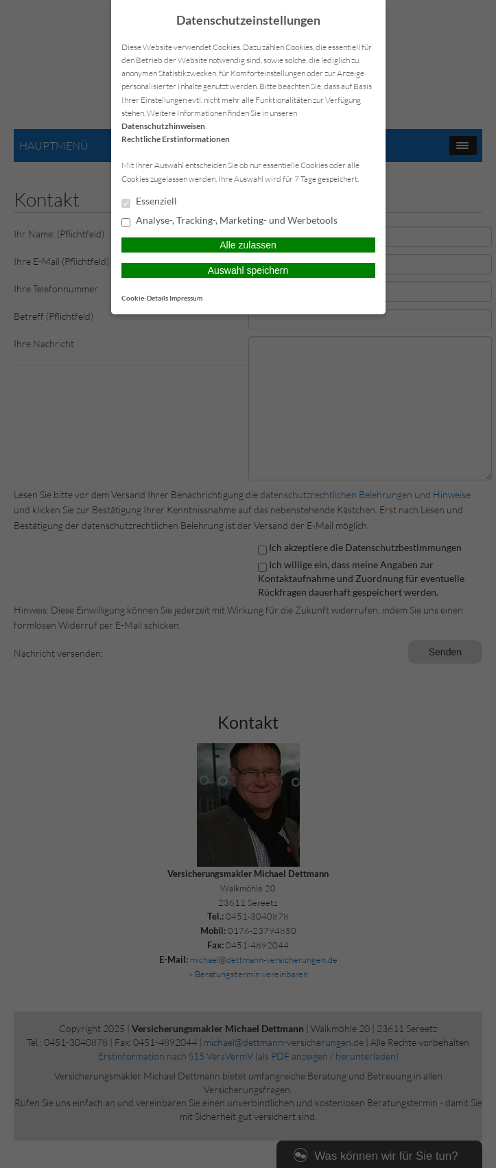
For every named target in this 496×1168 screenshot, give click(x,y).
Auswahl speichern (248, 270)
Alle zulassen (248, 245)
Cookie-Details (144, 298)
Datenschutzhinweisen (163, 126)
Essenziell (149, 202)
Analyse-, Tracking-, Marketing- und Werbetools (229, 221)
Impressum (185, 298)
